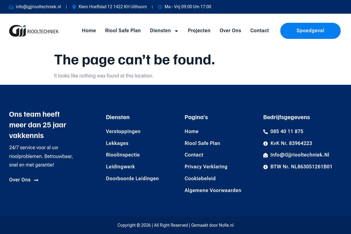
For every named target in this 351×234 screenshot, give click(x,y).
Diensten (164, 31)
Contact (259, 30)
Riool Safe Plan (123, 30)
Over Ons (230, 30)
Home (89, 30)
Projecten (199, 30)
